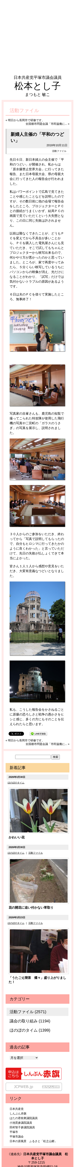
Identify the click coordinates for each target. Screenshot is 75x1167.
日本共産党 (17, 1108)
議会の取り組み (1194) (30, 1021)
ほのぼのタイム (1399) (30, 1030)
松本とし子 (37, 86)
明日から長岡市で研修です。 (26, 120)
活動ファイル (59, 151)
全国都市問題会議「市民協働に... (46, 123)
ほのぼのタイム (16, 782)
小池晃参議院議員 (21, 1122)
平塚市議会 (17, 1136)
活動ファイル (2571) (28, 1012)
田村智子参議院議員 (22, 1127)
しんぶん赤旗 (18, 1113)
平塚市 (14, 1132)
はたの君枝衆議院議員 (24, 1118)
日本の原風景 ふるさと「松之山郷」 (33, 1141)
